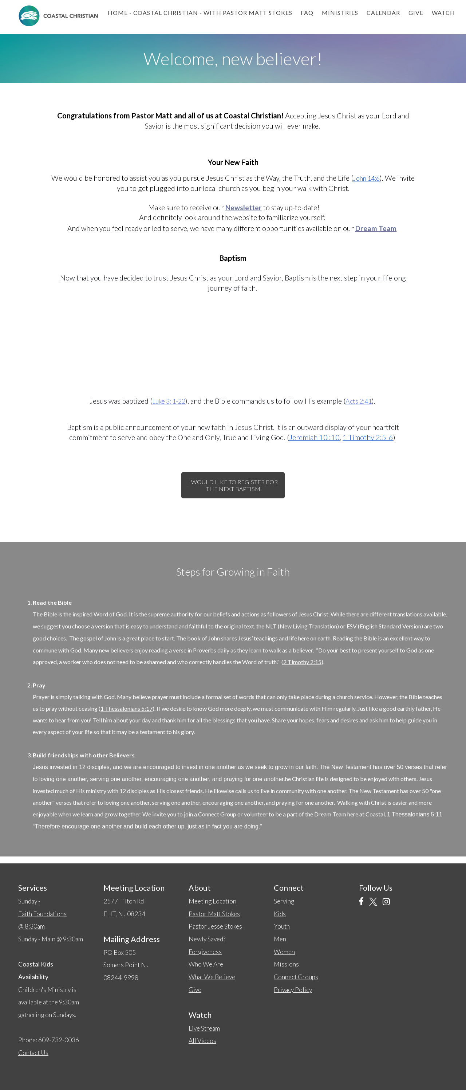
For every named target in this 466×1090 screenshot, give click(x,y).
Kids (280, 914)
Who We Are (206, 964)
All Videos (202, 1040)
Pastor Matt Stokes (214, 914)
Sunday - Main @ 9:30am (50, 939)
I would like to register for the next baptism (233, 485)
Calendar (383, 12)
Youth (282, 926)
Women (284, 952)
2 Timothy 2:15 (302, 661)
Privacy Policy (293, 989)
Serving (284, 901)
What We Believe (212, 977)
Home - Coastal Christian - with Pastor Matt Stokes (200, 12)
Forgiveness (205, 952)
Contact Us (33, 1052)
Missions (286, 964)
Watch (443, 12)
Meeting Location (212, 901)
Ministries (340, 12)
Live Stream (204, 1028)
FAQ (307, 12)
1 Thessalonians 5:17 (126, 708)
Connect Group (217, 814)
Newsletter (243, 207)
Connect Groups (296, 977)
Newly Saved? (207, 939)
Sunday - (42, 913)
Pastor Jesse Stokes (215, 926)
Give (415, 12)
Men (280, 939)
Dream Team (375, 228)
